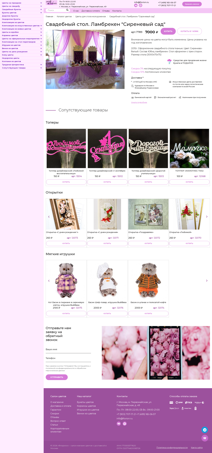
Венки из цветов (22, 48)
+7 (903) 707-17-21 (167, 5)
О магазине (57, 402)
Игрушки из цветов (22, 45)
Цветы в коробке (22, 32)
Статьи (54, 425)
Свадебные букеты (22, 9)
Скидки (54, 413)
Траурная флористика (22, 64)
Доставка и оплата (91, 11)
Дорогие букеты (10, 16)
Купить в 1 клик (189, 31)
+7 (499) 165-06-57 (167, 2)
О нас (76, 11)
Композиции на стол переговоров (22, 42)
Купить (168, 31)
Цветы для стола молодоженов (90, 16)
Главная (49, 16)
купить (66, 182)
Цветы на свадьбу (22, 6)
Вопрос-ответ (58, 421)
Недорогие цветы (10, 58)
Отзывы (106, 11)
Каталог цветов (64, 16)
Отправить (56, 377)
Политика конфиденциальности (172, 447)
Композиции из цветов (13, 22)
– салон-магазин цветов (80, 445)
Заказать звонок (192, 4)
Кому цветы (22, 55)
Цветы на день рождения (22, 51)
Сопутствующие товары (22, 68)
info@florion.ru (141, 2)
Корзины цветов (22, 35)
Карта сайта (197, 447)
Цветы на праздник (22, 3)
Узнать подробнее (139, 102)
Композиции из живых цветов (22, 29)
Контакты (117, 11)
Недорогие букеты (11, 19)
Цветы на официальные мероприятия (22, 38)
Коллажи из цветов (11, 61)
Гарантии (55, 409)
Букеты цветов (22, 13)
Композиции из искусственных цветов (22, 25)
